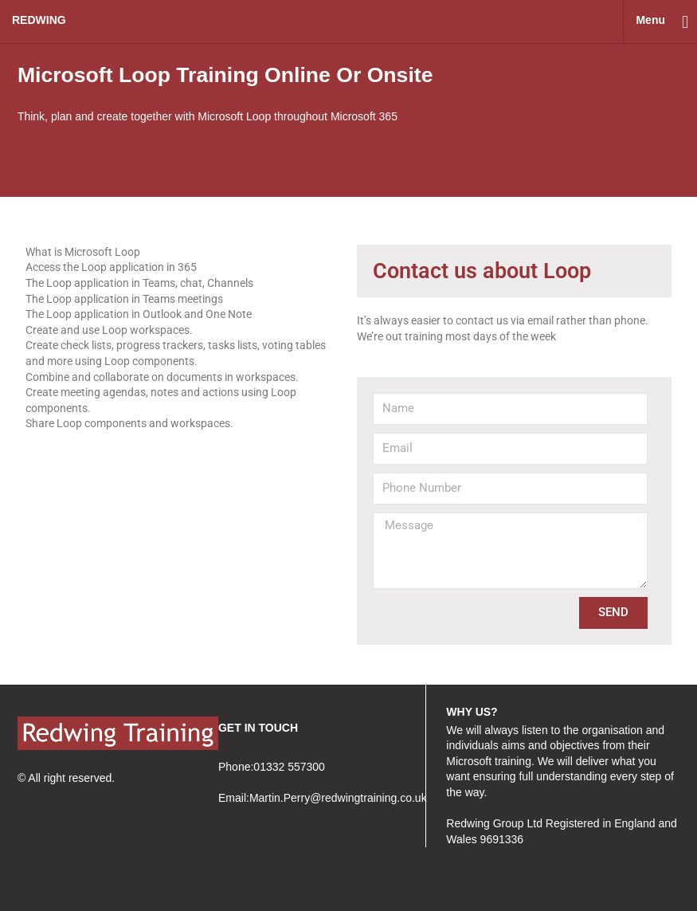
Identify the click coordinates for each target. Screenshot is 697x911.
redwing (39, 20)
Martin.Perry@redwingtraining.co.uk (338, 797)
